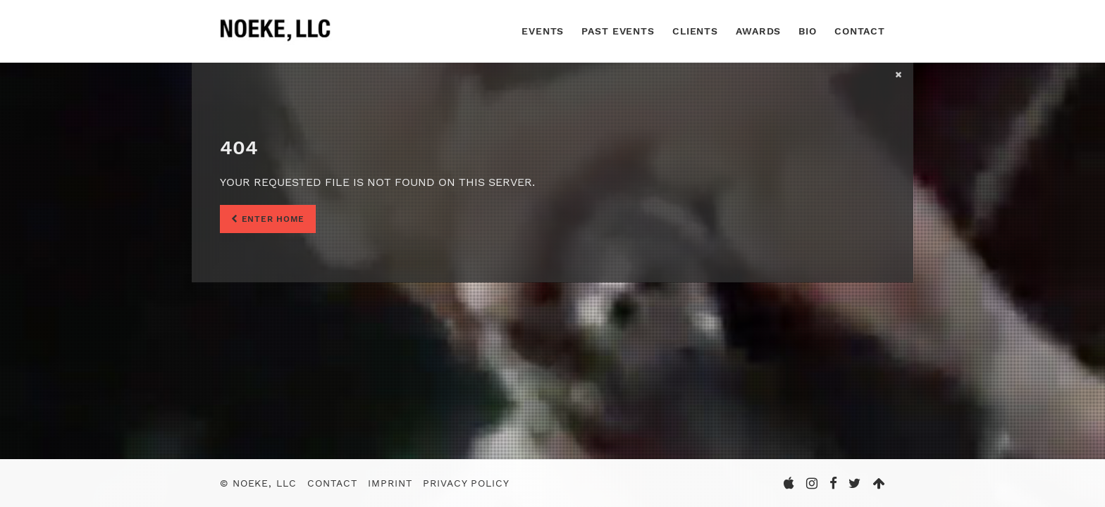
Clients (695, 31)
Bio (807, 31)
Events (542, 31)
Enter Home (267, 219)
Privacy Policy (466, 483)
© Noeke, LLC (258, 483)
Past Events (618, 31)
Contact (859, 31)
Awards (758, 31)
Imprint (390, 483)
